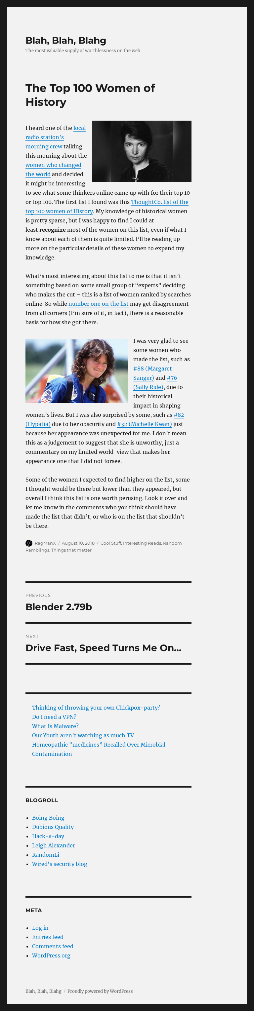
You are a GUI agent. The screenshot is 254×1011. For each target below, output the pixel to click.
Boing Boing (48, 817)
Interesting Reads (142, 543)
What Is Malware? (55, 726)
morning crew (43, 146)
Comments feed (52, 946)
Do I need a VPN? (54, 717)
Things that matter (71, 550)
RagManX (45, 543)
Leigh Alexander (53, 845)
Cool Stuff (111, 543)
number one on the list (98, 303)
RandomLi (45, 854)
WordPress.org (51, 955)
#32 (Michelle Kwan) (144, 424)
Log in (40, 927)
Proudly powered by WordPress (100, 991)
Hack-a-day (48, 836)
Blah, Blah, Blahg (65, 40)
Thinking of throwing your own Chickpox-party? (96, 707)
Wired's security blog (59, 864)
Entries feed (48, 937)
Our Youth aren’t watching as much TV (83, 735)
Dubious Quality (53, 827)
